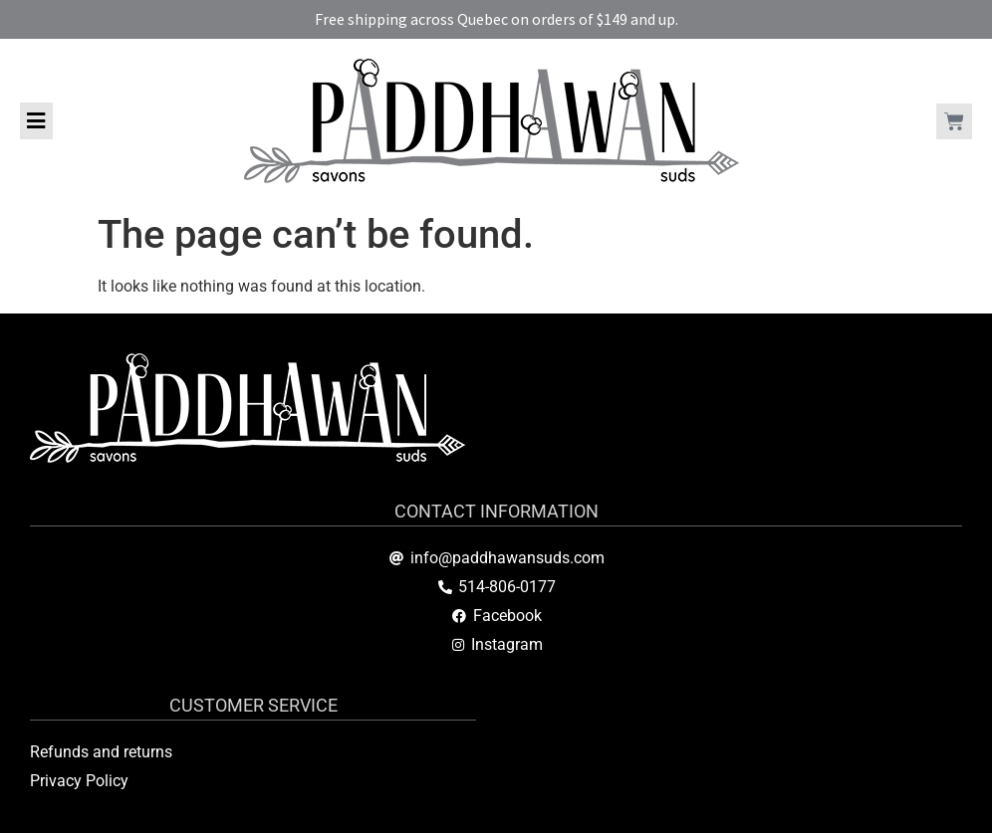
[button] (36, 121)
